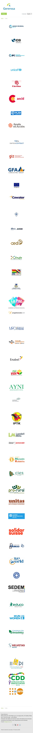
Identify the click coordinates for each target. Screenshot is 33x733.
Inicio (2, 18)
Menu (4, 14)
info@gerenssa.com (8, 721)
